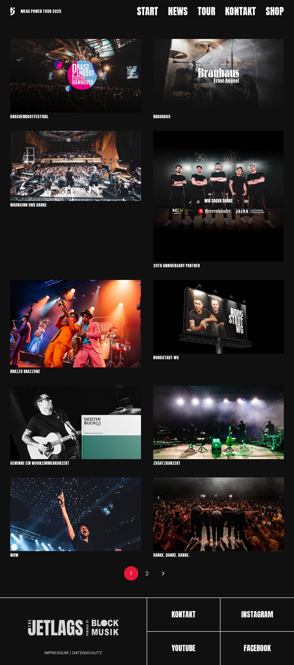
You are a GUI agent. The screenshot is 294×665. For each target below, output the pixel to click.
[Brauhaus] (218, 42)
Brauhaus (161, 116)
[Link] (12, 11)
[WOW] (75, 480)
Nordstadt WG (166, 357)
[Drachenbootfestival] (75, 42)
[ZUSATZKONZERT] (218, 388)
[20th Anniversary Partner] (218, 134)
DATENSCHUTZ (87, 652)
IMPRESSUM (56, 652)
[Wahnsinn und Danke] (75, 134)
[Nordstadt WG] (218, 283)
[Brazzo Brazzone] (75, 283)
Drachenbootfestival (29, 116)
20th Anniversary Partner (176, 266)
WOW (14, 555)
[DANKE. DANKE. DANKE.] (218, 480)
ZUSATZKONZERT (166, 463)
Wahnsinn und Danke (28, 205)
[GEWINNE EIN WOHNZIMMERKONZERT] (75, 388)
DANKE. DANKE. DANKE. (171, 555)
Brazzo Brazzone (25, 371)
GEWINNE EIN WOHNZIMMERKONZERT (39, 463)
